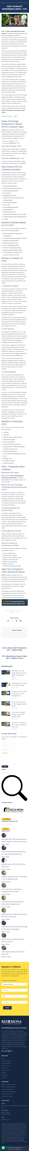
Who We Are (4, 1068)
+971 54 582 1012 (6, 1114)
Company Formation (6, 1061)
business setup (17, 557)
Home (3, 1058)
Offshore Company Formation (8, 1087)
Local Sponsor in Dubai (7, 1094)
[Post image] (6, 672)
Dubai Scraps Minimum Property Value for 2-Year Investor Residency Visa (14, 853)
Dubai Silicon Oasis (22, 39)
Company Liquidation (6, 1063)
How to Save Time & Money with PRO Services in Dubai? (13, 940)
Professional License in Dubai (8, 1091)
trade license (13, 561)
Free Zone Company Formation (9, 1084)
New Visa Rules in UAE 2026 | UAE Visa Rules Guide (19, 684)
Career (13, 1149)
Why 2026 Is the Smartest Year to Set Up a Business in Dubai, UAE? (19, 725)
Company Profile (5, 1070)
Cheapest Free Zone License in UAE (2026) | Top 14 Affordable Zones (19, 693)
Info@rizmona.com (6, 1119)
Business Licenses (6, 1065)
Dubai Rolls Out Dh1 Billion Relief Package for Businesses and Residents (14, 928)
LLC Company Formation (7, 1089)
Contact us (14, 595)
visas (11, 563)
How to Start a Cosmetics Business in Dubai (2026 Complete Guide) (18, 714)
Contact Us (4, 1077)
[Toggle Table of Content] (14, 116)
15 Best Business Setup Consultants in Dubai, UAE (13, 953)
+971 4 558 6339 (6, 1112)
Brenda (16, 630)
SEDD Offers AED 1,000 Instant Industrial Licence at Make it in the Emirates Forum (19, 674)
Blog (4, 15)
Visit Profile (6, 819)
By (20, 610)
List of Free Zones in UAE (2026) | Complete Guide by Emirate (19, 704)
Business (5, 17)
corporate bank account (14, 566)
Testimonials (5, 1075)
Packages (4, 1072)
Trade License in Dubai (7, 1096)
